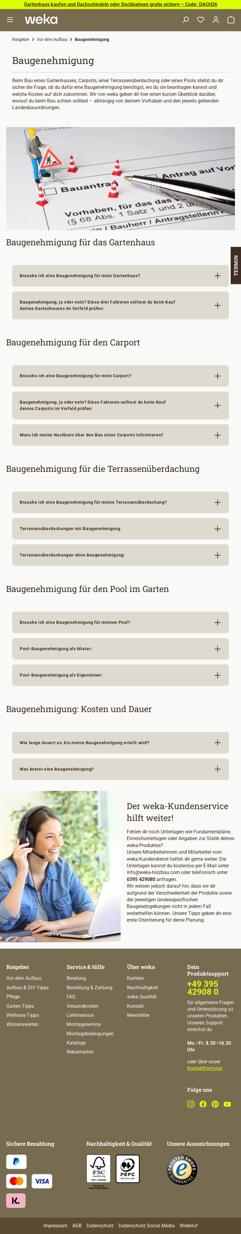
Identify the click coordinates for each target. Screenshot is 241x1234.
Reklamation (80, 1052)
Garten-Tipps (20, 1006)
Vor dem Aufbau (23, 978)
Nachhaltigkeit (142, 987)
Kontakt (135, 1006)
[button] (120, 276)
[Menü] (10, 20)
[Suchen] (185, 20)
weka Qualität (142, 997)
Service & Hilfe (86, 966)
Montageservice (84, 1024)
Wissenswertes (22, 1024)
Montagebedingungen (90, 1034)
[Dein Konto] (215, 20)
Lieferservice (80, 1015)
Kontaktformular (204, 1068)
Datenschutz (100, 1226)
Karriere (135, 978)
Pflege (13, 997)
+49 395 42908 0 (203, 988)
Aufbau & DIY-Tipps (27, 987)
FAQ (71, 997)
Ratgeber (17, 966)
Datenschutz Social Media (147, 1226)
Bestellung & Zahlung (89, 987)
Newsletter (138, 1015)
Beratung (76, 978)
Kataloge (76, 1043)
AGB (77, 1226)
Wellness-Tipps (22, 1015)
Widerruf (189, 1226)
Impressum (55, 1226)
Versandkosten (82, 1006)
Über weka (141, 966)
